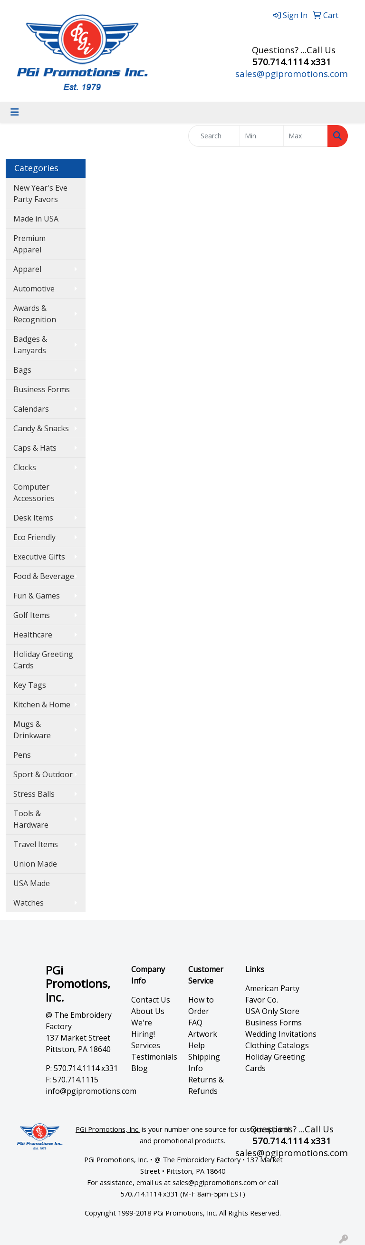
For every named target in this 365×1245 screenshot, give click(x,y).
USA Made (31, 883)
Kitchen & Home (41, 704)
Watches (28, 903)
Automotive (34, 288)
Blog (139, 1068)
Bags (22, 370)
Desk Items (33, 517)
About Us (147, 1011)
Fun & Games (36, 595)
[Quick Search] (214, 136)
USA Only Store (272, 1011)
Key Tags (29, 685)
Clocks (24, 467)
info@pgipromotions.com (91, 1091)
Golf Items (31, 615)
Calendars (31, 409)
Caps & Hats (35, 448)
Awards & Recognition (34, 314)
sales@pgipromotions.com (291, 73)
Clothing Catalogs (277, 1045)
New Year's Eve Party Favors (40, 193)
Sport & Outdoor (43, 774)
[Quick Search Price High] (305, 136)
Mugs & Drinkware (32, 730)
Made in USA (35, 218)
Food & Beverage (43, 576)
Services (145, 1045)
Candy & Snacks (41, 428)
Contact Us (150, 999)
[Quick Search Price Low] (262, 136)
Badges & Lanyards (30, 345)
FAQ (195, 1022)
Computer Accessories (34, 492)
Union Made (35, 864)
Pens (22, 755)
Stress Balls (34, 794)
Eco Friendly (34, 537)
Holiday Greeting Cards (43, 660)
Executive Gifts (39, 556)
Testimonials (154, 1057)
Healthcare (32, 634)
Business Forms (41, 389)
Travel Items (35, 844)
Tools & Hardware (30, 819)
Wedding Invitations (281, 1034)
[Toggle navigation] (15, 112)
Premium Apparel (29, 244)
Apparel (27, 269)
